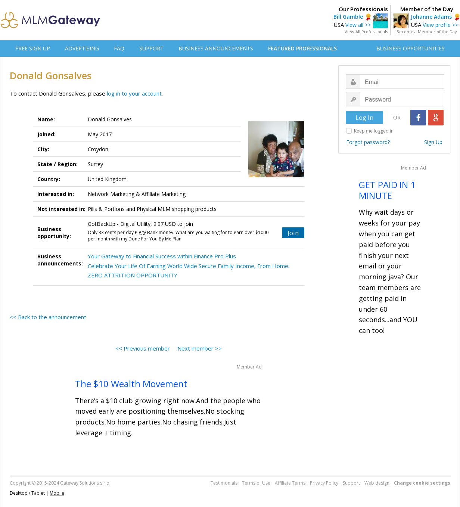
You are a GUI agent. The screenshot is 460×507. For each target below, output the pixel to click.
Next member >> (199, 348)
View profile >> (440, 24)
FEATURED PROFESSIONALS (302, 48)
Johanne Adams (431, 16)
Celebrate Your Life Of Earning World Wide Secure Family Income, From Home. (188, 266)
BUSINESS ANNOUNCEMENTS (215, 48)
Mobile (57, 493)
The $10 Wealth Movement (131, 383)
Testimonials (224, 483)
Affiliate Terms (290, 483)
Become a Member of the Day (427, 31)
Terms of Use (256, 483)
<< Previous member (142, 348)
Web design (376, 483)
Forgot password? (368, 142)
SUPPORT (151, 48)
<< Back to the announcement (48, 317)
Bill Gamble (348, 16)
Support (351, 483)
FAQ (119, 48)
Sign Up (433, 142)
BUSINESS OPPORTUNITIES (410, 48)
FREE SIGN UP (32, 48)
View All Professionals (366, 31)
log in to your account (134, 93)
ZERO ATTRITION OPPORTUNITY (132, 275)
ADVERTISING (82, 48)
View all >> (358, 24)
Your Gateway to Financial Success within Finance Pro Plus (162, 256)
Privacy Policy (324, 483)
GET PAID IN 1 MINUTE (387, 190)
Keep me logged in (374, 131)
